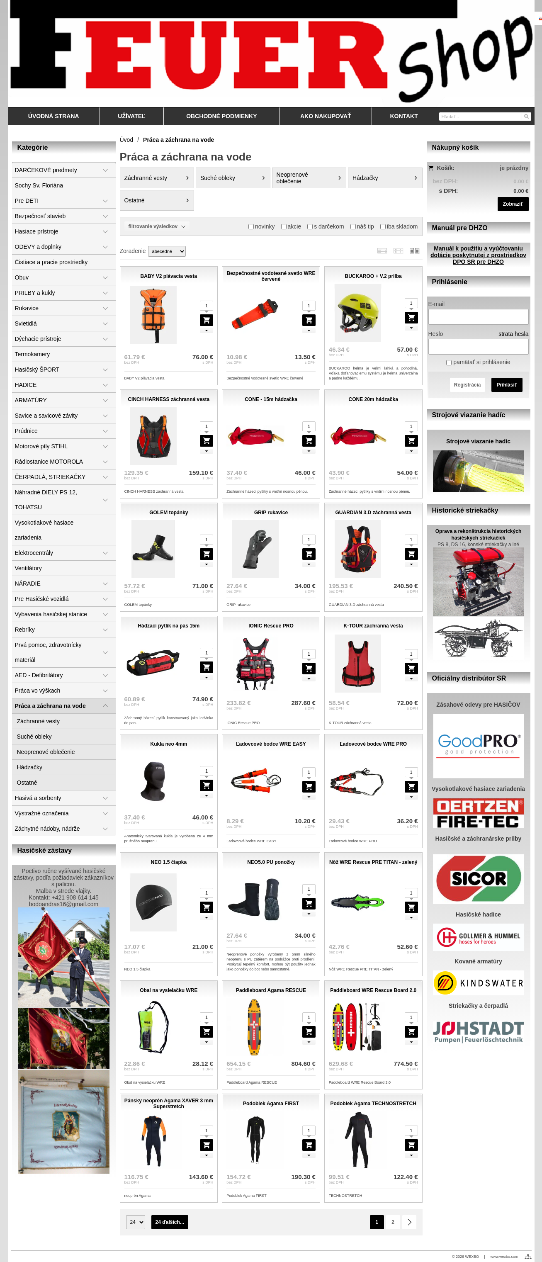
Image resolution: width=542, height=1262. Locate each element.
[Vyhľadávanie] (485, 116)
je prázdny (514, 168)
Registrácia (467, 385)
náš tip (362, 226)
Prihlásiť (506, 385)
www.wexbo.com (504, 1257)
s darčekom (325, 226)
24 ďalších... (170, 1222)
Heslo (435, 334)
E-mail (436, 304)
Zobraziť (513, 204)
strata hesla (513, 334)
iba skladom (399, 226)
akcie (291, 226)
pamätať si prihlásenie (478, 362)
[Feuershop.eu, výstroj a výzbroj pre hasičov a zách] (271, 53)
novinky (261, 226)
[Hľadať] (526, 116)
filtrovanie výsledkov (157, 226)
